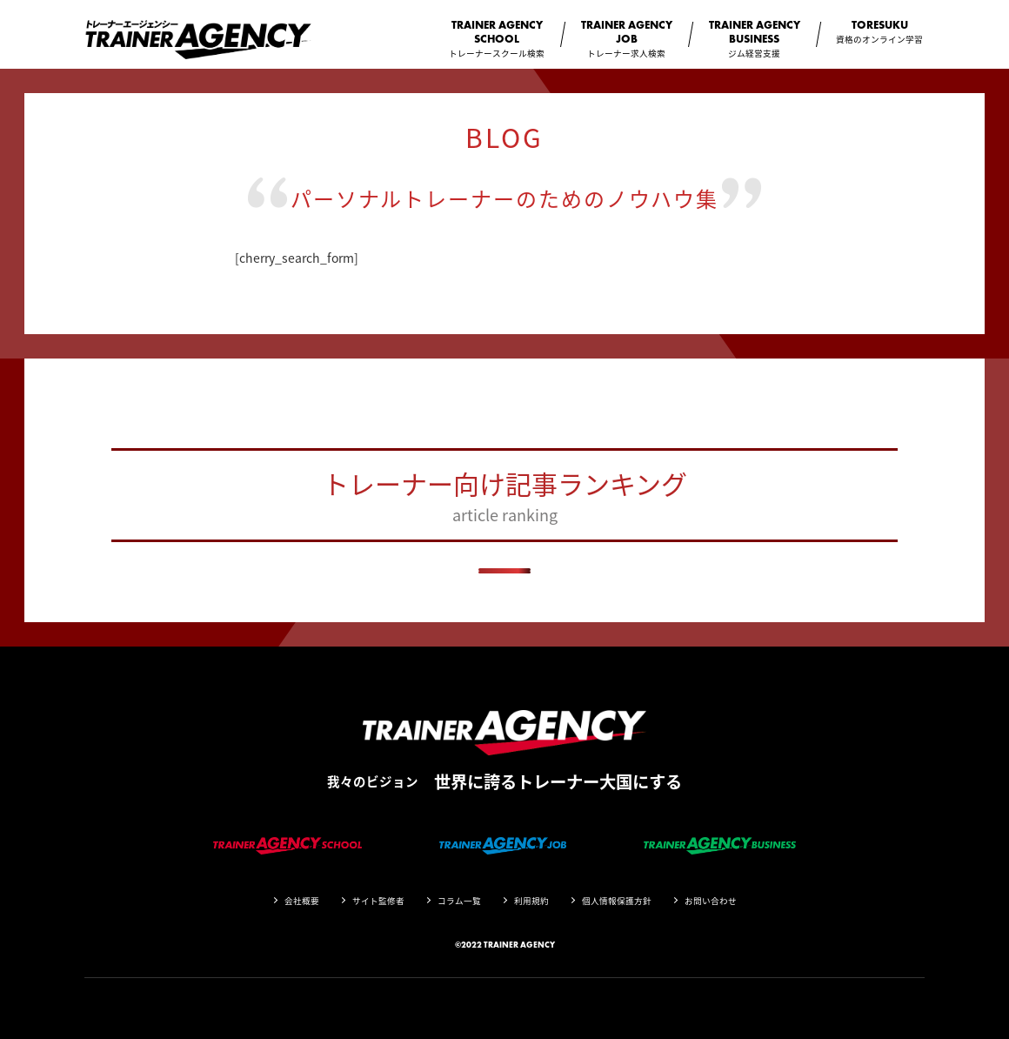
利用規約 (531, 901)
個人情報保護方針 (617, 901)
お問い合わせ (711, 901)
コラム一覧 (459, 901)
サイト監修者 (378, 901)
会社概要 (301, 901)
